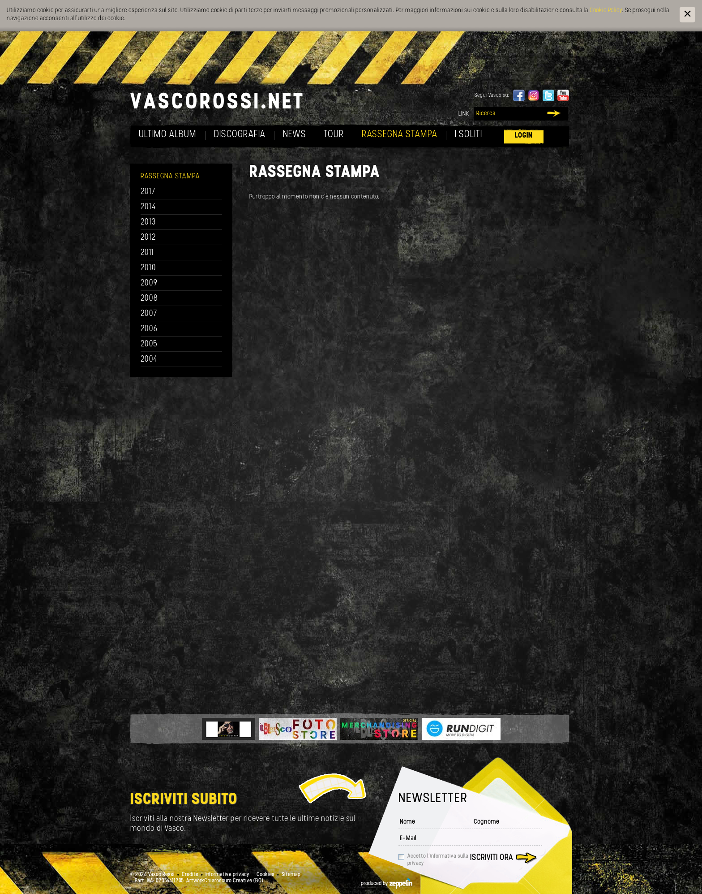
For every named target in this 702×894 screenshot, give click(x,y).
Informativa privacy (227, 874)
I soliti (468, 135)
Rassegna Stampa (399, 135)
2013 (148, 222)
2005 (149, 344)
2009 (149, 283)
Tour (334, 135)
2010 (148, 268)
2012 (148, 237)
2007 (149, 314)
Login (524, 135)
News (294, 135)
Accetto (437, 860)
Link (463, 114)
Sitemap (291, 874)
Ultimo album (168, 135)
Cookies (265, 874)
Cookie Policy (606, 10)
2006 (149, 329)
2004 (149, 359)
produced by (386, 883)
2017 (148, 192)
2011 (147, 253)
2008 (149, 298)
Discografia (239, 135)
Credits (190, 874)
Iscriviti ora (491, 858)
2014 (148, 207)
